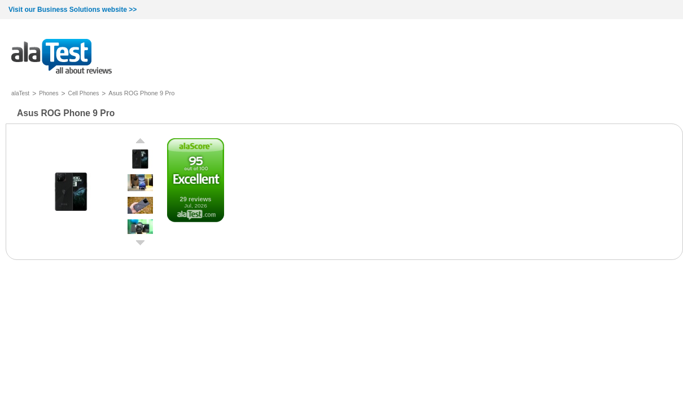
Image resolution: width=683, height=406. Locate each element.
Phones (48, 93)
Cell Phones (83, 93)
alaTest (20, 93)
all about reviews (61, 57)
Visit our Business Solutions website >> (72, 10)
